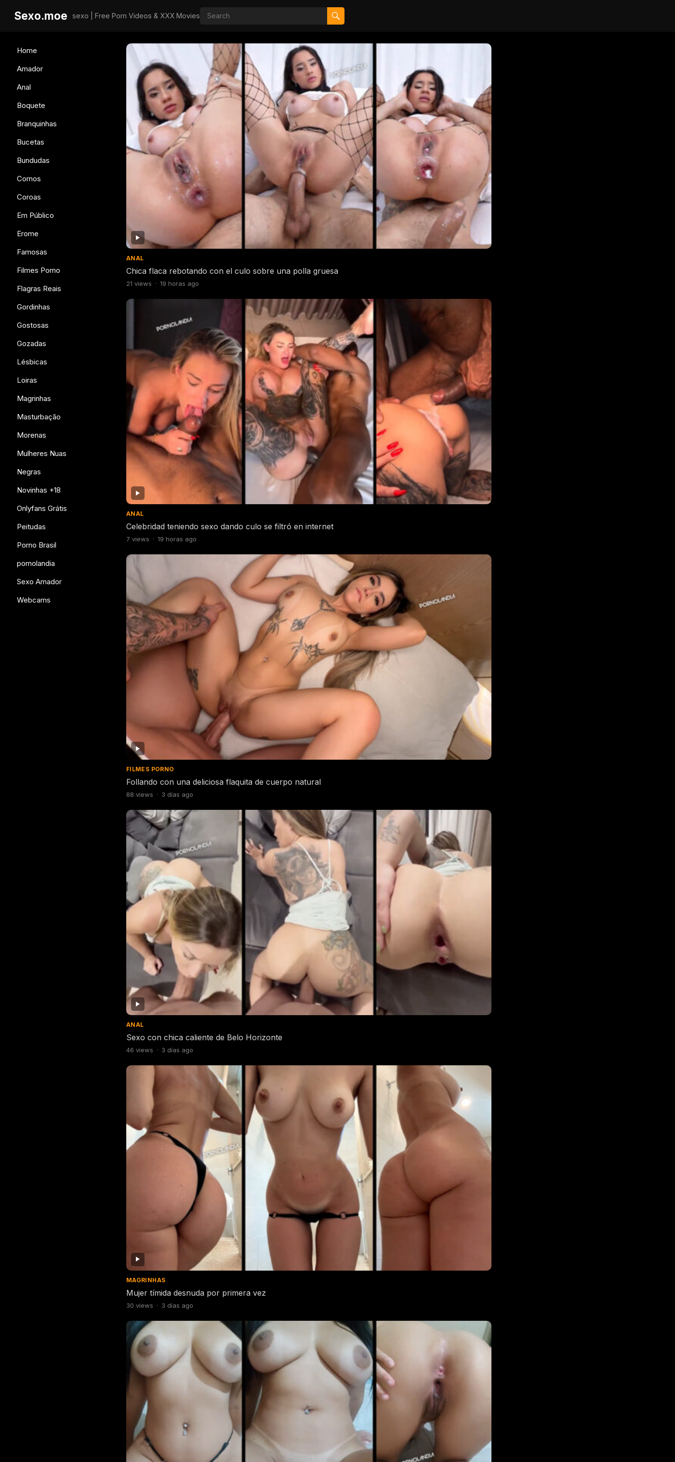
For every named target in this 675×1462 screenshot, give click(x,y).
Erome (28, 233)
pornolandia (36, 563)
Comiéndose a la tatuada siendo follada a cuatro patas (321, 1071)
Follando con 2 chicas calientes (320, 535)
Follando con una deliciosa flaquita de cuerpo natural (463, 143)
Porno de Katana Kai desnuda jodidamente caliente (590, 1336)
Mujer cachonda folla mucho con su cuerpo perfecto (597, 408)
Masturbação (39, 416)
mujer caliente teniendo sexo (452, 1331)
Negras (29, 471)
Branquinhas (37, 123)
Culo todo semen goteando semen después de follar (599, 938)
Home (27, 50)
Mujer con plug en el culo (583, 800)
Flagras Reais (39, 288)
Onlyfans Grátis (42, 508)
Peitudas (31, 526)
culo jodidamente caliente (309, 668)
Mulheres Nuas (41, 453)
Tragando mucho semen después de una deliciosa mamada (461, 938)
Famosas (32, 251)
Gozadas (31, 343)
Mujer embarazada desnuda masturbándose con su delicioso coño (185, 943)
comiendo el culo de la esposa (318, 1198)
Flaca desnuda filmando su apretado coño (449, 673)
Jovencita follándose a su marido (597, 270)
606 (412, 1389)
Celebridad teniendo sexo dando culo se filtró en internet (321, 143)
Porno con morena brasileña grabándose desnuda (316, 275)
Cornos (29, 178)
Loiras (27, 380)
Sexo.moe (40, 15)
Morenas (31, 435)
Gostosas (33, 325)
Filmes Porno (38, 270)
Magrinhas (34, 398)
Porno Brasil (36, 545)
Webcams (34, 599)
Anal (24, 87)
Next (447, 1389)
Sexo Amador (39, 581)
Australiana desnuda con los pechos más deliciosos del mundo (324, 408)
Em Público (35, 215)
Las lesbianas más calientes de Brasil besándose (182, 806)
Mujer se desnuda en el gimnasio (596, 535)
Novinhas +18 (39, 490)
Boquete (31, 105)
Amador (30, 68)
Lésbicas (32, 361)
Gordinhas (33, 306)
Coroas (29, 196)
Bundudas (33, 160)
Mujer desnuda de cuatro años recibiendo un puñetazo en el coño (190, 673)
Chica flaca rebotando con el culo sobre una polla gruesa (188, 143)
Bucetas (30, 142)
